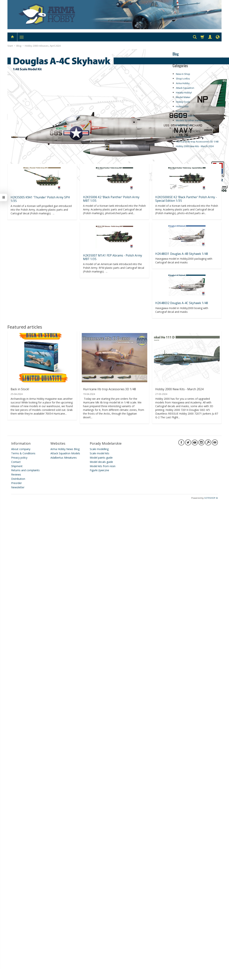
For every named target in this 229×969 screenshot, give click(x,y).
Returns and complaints (25, 469)
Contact (16, 460)
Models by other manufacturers (193, 120)
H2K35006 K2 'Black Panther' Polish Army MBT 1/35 (111, 198)
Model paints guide (101, 456)
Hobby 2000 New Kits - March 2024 (195, 146)
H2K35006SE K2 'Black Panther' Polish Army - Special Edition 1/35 (186, 198)
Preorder (16, 482)
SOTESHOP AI (211, 497)
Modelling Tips (184, 125)
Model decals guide (101, 460)
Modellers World (185, 115)
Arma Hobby (183, 83)
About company (20, 448)
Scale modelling (99, 448)
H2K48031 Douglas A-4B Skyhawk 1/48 (181, 253)
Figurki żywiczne (99, 469)
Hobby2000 (182, 106)
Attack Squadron (185, 88)
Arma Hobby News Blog (64, 448)
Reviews (16, 473)
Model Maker (183, 97)
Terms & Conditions (23, 452)
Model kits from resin (102, 465)
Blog (176, 54)
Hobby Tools (183, 101)
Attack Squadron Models (65, 452)
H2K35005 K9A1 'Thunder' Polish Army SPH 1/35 (40, 198)
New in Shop (183, 74)
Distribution (18, 477)
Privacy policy (19, 456)
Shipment (17, 465)
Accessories (183, 111)
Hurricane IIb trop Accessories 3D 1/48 (197, 141)
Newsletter (17, 486)
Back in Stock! (183, 137)
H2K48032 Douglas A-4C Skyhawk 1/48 (181, 302)
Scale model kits (99, 452)
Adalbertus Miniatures (63, 456)
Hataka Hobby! (184, 92)
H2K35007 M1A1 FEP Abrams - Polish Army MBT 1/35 (112, 256)
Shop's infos (183, 78)
